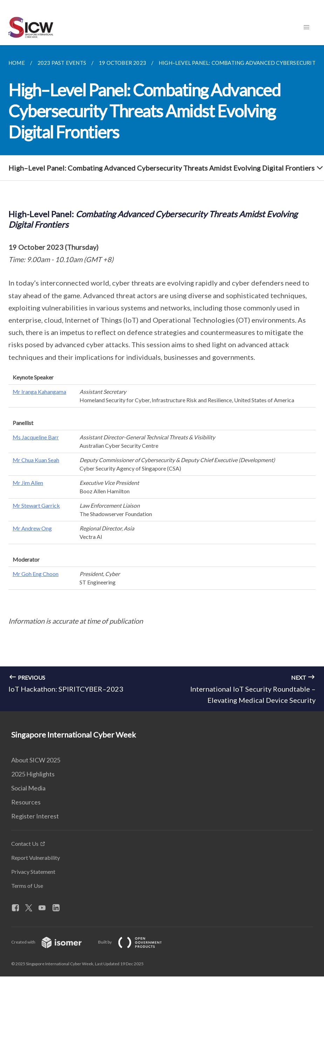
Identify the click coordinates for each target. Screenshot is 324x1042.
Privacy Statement (33, 871)
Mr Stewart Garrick (36, 505)
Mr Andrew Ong (32, 528)
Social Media (28, 788)
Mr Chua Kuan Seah (36, 460)
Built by (135, 942)
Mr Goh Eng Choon (35, 573)
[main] (162, 378)
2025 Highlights (33, 774)
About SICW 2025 (35, 760)
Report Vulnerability (35, 857)
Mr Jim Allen (28, 482)
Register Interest (35, 816)
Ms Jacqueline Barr (36, 437)
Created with (52, 942)
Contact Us (25, 843)
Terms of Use (27, 885)
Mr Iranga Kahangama (39, 391)
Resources (26, 802)
